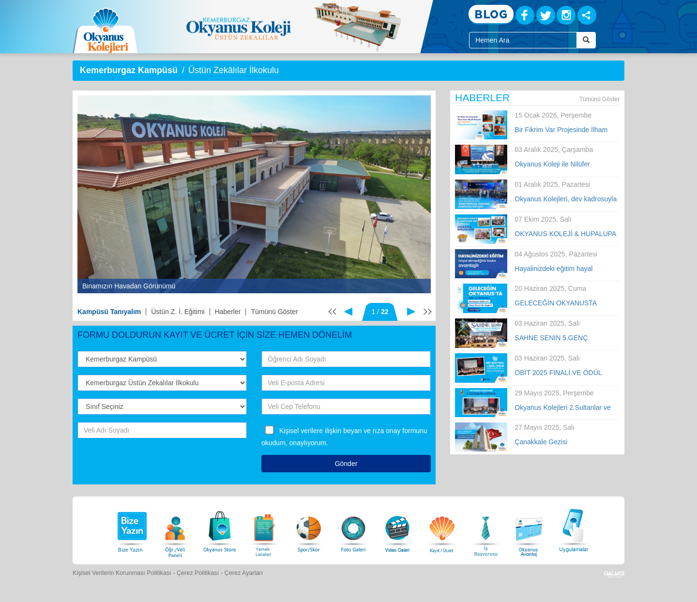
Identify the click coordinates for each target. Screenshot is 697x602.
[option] (254, 194)
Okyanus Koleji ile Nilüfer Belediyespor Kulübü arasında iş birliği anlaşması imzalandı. (563, 164)
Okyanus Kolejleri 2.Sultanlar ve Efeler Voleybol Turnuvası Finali (562, 408)
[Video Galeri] (397, 529)
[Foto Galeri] (353, 529)
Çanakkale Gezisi (541, 442)
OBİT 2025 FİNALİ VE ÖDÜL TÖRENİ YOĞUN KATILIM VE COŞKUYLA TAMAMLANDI (560, 373)
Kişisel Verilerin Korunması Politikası (122, 573)
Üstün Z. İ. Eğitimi (177, 312)
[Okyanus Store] (219, 529)
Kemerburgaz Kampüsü (129, 70)
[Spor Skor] (308, 529)
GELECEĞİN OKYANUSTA (556, 303)
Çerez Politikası (198, 573)
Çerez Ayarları (244, 573)
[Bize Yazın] (130, 529)
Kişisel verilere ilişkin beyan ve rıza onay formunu (353, 431)
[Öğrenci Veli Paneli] (175, 529)
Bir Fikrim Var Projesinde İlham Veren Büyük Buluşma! (561, 130)
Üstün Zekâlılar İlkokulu (233, 70)
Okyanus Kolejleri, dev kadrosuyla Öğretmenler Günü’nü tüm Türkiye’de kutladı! (566, 199)
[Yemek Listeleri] (264, 529)
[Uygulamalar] (573, 529)
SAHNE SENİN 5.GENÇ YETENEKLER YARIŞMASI (556, 338)
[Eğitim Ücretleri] (441, 529)
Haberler (228, 312)
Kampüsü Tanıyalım (109, 312)
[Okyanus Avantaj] (529, 529)
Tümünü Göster (274, 312)
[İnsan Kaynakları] (485, 529)
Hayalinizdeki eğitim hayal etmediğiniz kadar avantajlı (555, 269)
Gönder (346, 463)
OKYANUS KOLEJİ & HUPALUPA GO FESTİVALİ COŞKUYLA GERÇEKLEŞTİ (565, 234)
